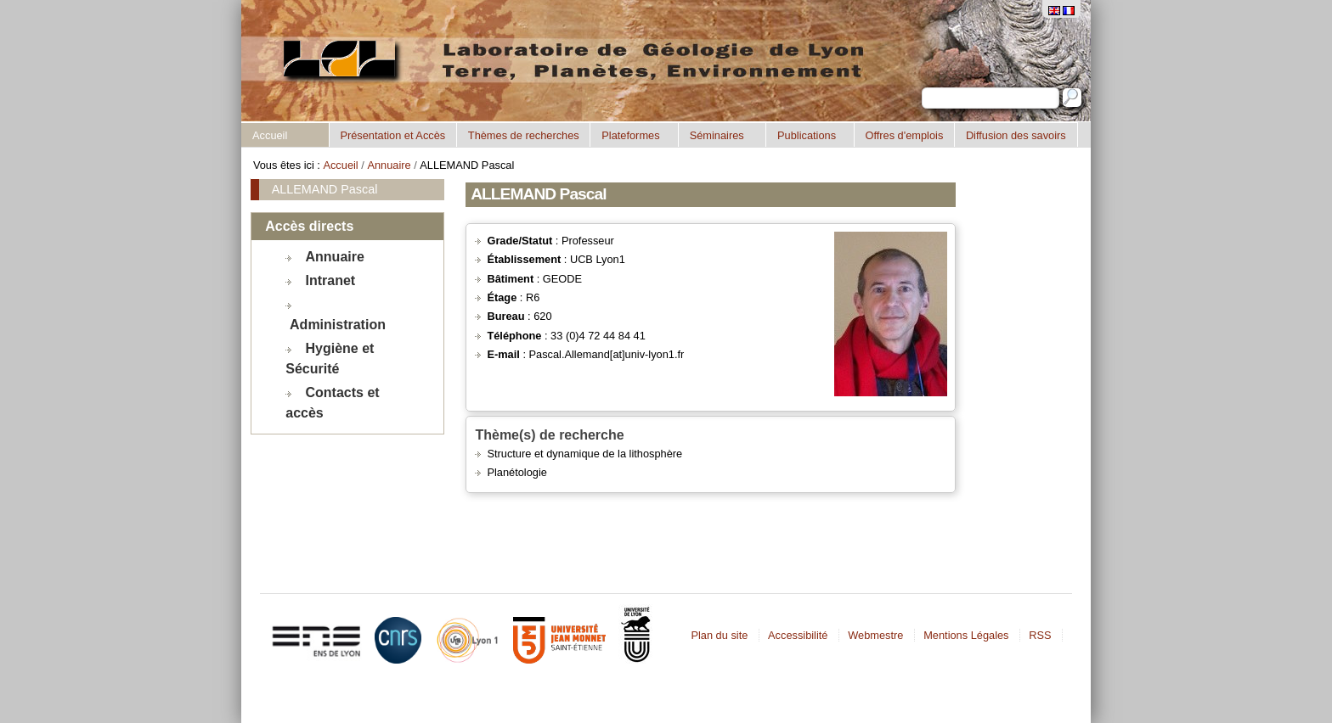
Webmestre (875, 635)
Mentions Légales (965, 635)
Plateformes (630, 135)
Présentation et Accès (392, 135)
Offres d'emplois (904, 135)
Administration (338, 324)
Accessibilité (797, 635)
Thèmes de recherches (523, 135)
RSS (1040, 635)
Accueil (269, 135)
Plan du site (719, 635)
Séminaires (717, 135)
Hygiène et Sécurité (329, 358)
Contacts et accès (332, 402)
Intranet (331, 280)
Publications (806, 135)
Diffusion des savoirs (1016, 135)
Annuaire (388, 165)
